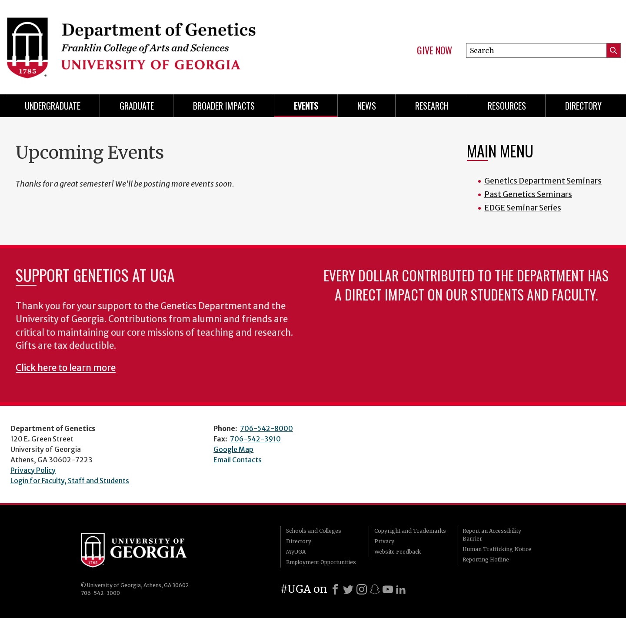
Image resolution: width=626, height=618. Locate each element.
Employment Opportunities (321, 562)
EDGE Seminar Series (522, 208)
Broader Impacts (224, 105)
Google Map (233, 449)
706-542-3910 (255, 438)
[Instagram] (361, 589)
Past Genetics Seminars (528, 194)
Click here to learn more (66, 368)
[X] (348, 589)
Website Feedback (397, 551)
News (366, 105)
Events (306, 105)
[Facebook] (335, 589)
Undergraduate (52, 105)
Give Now (434, 50)
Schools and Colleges (313, 531)
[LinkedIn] (401, 589)
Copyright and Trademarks (410, 531)
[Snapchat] (375, 589)
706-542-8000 (266, 428)
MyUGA (296, 551)
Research (432, 105)
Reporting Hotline (486, 559)
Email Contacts (237, 459)
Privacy (384, 541)
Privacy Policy (33, 470)
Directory (583, 105)
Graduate (137, 105)
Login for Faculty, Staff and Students (69, 480)
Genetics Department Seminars (543, 181)
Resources (507, 105)
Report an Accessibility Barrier (492, 535)
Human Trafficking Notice (497, 549)
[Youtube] (388, 589)
